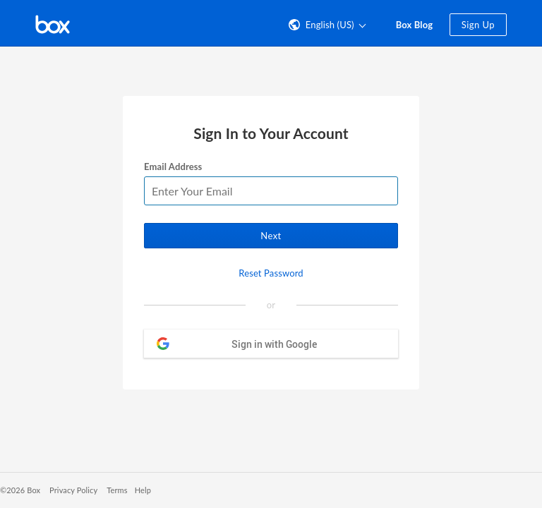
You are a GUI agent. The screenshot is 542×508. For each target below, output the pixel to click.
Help (143, 490)
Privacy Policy (73, 490)
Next (270, 235)
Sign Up (478, 24)
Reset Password (271, 273)
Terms (117, 490)
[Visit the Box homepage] (52, 23)
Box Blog (414, 24)
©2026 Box (20, 490)
